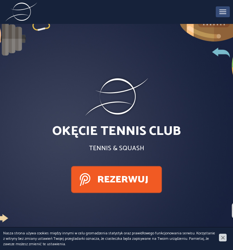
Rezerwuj (122, 180)
